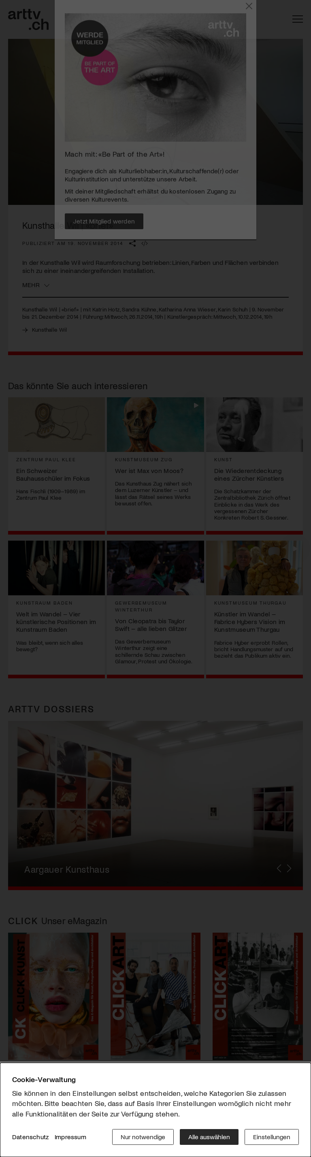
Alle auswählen (209, 1136)
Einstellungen (271, 1136)
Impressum (70, 1136)
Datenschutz (30, 1136)
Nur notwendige (143, 1136)
